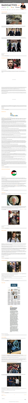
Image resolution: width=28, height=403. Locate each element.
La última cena (3, 192)
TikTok (5, 9)
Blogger (18, 401)
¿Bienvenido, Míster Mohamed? (5, 169)
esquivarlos (6, 53)
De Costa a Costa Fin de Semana (9, 387)
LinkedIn (3, 9)
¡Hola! (1, 9)
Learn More (13, 2)
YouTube (9, 9)
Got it (15, 2)
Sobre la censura (3, 230)
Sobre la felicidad (3, 337)
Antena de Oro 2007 (17, 9)
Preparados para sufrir (4, 260)
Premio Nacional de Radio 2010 (22, 9)
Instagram (7, 9)
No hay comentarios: (3, 109)
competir (6, 355)
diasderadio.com (3, 111)
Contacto (25, 9)
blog (10, 250)
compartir (8, 358)
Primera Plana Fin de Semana (12, 374)
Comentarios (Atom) (4, 395)
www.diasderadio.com (5, 117)
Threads (12, 9)
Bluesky (14, 9)
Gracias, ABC (3, 282)
